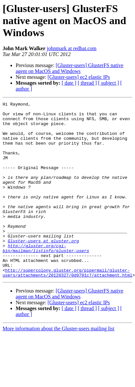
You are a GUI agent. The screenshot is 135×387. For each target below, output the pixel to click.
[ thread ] (87, 83)
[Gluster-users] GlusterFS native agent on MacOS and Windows (69, 68)
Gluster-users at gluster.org (43, 269)
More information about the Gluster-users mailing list (58, 363)
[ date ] (69, 83)
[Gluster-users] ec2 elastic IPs (79, 77)
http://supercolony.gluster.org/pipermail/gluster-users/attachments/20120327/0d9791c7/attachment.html (67, 307)
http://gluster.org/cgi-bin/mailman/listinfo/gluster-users (46, 278)
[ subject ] (108, 83)
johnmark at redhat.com (71, 48)
